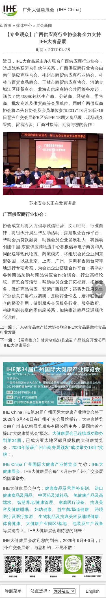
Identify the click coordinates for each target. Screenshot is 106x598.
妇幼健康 (43, 509)
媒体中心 (24, 25)
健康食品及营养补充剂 (67, 488)
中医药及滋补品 (53, 495)
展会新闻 (44, 25)
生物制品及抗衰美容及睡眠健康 (68, 516)
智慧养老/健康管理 (35, 502)
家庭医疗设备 (72, 502)
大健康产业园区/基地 (46, 523)
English (92, 591)
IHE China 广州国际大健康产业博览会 (40, 464)
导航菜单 (13, 590)
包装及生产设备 (88, 523)
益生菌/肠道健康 (73, 509)
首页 (8, 25)
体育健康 (11, 523)
